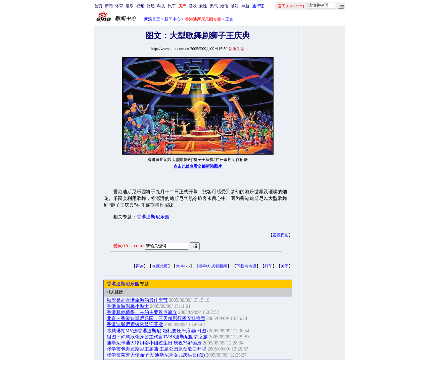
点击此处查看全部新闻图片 (198, 166)
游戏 (193, 6)
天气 (214, 6)
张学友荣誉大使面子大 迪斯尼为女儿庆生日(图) (156, 355)
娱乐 (130, 6)
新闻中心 (172, 19)
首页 (98, 6)
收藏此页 (160, 266)
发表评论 (281, 235)
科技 (161, 6)
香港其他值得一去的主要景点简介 (142, 312)
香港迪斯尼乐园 (153, 216)
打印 (268, 266)
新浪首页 (152, 19)
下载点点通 (246, 266)
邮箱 (235, 6)
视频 (140, 6)
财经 (151, 6)
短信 (224, 6)
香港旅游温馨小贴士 (128, 306)
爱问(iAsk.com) (128, 245)
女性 (203, 6)
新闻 (109, 6)
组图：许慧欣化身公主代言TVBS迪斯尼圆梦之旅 (157, 336)
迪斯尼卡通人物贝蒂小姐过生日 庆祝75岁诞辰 (154, 342)
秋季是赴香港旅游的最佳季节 (137, 300)
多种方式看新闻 (213, 266)
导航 (245, 6)
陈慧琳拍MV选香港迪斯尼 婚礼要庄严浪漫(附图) (157, 330)
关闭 (285, 266)
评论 (140, 266)
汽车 (172, 6)
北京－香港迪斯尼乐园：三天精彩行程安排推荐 (156, 318)
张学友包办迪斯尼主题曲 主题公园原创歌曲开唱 (157, 349)
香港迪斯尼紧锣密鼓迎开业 (135, 324)
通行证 (258, 6)
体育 (119, 6)
